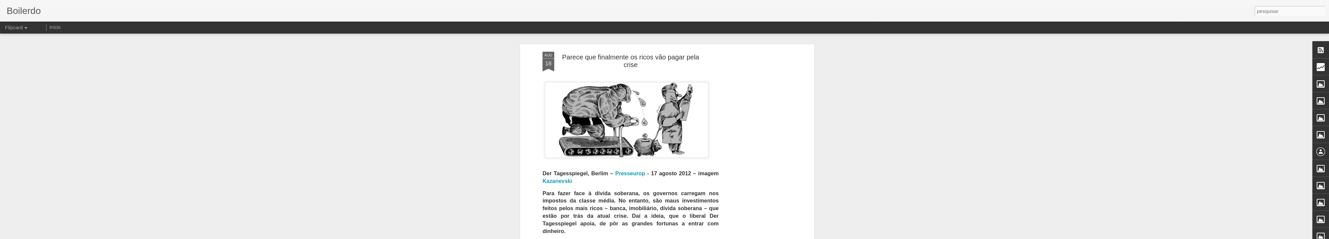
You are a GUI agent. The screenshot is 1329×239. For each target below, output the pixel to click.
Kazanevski (557, 181)
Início (55, 27)
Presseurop (630, 173)
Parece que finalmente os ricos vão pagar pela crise (630, 60)
